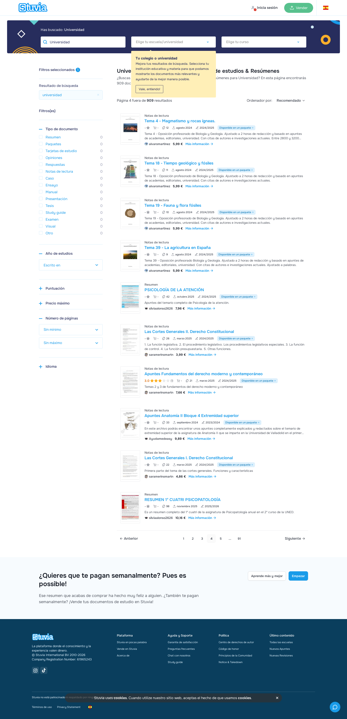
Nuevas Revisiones (281, 655)
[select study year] (70, 264)
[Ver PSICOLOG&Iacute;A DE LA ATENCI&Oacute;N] (212, 298)
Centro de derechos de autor (236, 642)
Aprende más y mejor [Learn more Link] (267, 576)
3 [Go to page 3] (202, 539)
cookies (120, 698)
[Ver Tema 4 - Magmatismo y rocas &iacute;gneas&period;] (212, 129)
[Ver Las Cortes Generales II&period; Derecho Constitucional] (212, 340)
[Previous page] (129, 539)
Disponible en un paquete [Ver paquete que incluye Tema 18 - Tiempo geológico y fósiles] (236, 170)
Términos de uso (42, 707)
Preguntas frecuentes (181, 649)
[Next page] (295, 539)
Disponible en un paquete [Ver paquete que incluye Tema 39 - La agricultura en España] (235, 254)
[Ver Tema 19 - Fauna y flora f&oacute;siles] (212, 213)
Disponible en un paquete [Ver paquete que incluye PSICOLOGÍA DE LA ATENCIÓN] (238, 296)
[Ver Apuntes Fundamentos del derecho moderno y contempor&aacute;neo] (212, 382)
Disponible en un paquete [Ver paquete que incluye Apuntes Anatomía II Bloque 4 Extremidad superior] (242, 422)
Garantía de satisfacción (183, 642)
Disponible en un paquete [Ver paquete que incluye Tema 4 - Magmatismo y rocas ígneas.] (236, 128)
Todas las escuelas (281, 642)
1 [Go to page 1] (183, 539)
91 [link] (239, 539)
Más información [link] (199, 144)
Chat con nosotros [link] (179, 655)
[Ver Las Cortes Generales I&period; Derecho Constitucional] (212, 466)
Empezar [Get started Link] (298, 576)
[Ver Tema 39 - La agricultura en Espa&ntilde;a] (212, 256)
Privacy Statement (68, 707)
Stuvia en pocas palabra (132, 642)
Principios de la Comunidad (235, 655)
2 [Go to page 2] (193, 539)
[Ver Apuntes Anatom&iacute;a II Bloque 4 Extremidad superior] (212, 424)
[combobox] (173, 42)
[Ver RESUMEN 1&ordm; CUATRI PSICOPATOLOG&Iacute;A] (212, 508)
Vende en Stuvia (127, 649)
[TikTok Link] (43, 670)
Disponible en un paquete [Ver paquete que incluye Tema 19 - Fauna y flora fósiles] (237, 212)
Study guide (175, 662)
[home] (33, 7)
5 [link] (221, 539)
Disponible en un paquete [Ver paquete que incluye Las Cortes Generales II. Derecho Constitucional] (236, 338)
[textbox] (173, 42)
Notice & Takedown (231, 662)
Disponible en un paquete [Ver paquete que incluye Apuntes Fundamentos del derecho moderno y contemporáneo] (259, 380)
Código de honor (229, 649)
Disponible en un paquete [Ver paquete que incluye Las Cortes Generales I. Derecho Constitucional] (236, 465)
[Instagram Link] (35, 670)
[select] (291, 101)
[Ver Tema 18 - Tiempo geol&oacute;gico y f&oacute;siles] (212, 171)
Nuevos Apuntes (280, 649)
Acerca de (123, 655)
